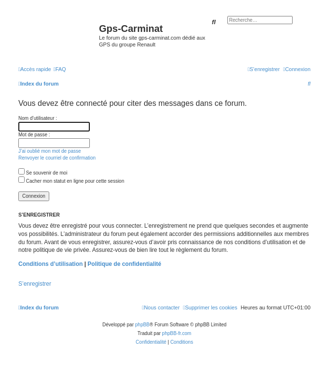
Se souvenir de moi (42, 172)
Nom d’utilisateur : (37, 118)
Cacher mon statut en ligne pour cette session (71, 181)
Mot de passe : (34, 134)
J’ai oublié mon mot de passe (49, 151)
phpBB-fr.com (177, 333)
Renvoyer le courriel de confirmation (57, 158)
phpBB (142, 324)
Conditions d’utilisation (50, 264)
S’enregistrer (34, 283)
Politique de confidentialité (124, 264)
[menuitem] (60, 69)
